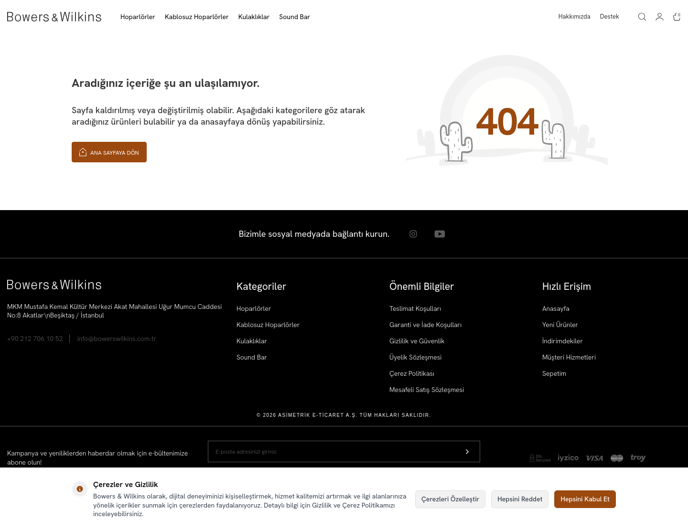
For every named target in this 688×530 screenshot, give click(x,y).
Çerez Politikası (411, 373)
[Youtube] (439, 234)
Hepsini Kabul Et (585, 499)
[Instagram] (413, 234)
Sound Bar (251, 357)
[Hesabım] (660, 17)
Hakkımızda (575, 16)
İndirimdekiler (562, 341)
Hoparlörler (253, 308)
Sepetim (554, 373)
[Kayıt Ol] (467, 451)
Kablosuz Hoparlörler (268, 324)
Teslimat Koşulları (415, 308)
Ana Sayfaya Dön (109, 151)
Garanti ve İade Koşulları (425, 324)
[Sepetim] (677, 17)
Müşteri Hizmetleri (569, 357)
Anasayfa (556, 308)
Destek (609, 16)
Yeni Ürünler (560, 324)
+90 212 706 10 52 (35, 338)
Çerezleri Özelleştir (450, 499)
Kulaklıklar (251, 341)
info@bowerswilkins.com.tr (116, 338)
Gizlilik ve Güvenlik (417, 341)
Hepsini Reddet (519, 499)
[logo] (54, 16)
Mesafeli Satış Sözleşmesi (426, 389)
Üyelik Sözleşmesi (415, 357)
